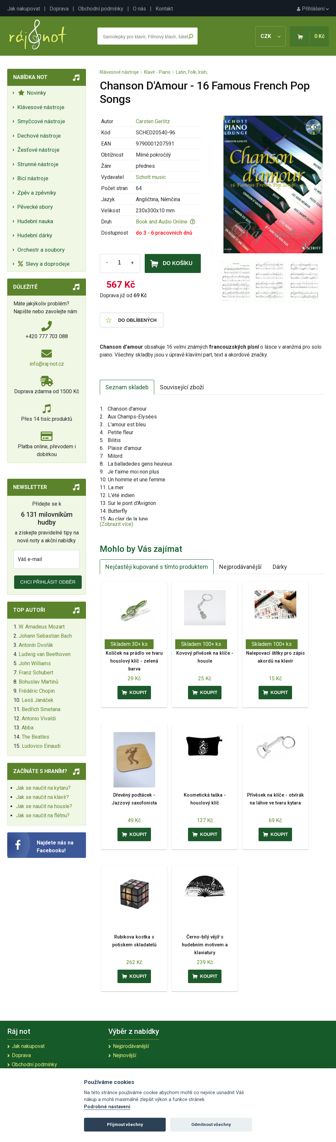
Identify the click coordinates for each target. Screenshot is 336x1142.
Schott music (151, 177)
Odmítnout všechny (211, 1124)
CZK (271, 36)
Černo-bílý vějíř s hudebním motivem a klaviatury (205, 945)
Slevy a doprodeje (44, 264)
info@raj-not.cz (47, 364)
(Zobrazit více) (116, 524)
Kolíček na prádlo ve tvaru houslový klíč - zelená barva (134, 661)
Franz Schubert (36, 672)
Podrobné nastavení (107, 1107)
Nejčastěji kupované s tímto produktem (156, 566)
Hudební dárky (34, 235)
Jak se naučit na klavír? (42, 797)
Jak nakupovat (23, 9)
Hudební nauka (35, 221)
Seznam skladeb (127, 387)
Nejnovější (124, 1055)
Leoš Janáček (37, 700)
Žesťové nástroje (38, 149)
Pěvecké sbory (35, 206)
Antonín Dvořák (36, 645)
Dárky (280, 566)
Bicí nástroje (32, 178)
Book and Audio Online (165, 222)
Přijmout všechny (125, 1124)
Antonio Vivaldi (39, 718)
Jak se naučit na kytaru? (43, 788)
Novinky (32, 92)
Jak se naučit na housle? (44, 806)
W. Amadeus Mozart (42, 627)
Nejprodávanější (240, 566)
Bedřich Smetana (41, 709)
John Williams (35, 663)
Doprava (59, 9)
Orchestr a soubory (41, 249)
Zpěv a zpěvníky (36, 192)
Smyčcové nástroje (41, 121)
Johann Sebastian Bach (45, 636)
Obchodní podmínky (100, 9)
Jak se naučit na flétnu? (43, 815)
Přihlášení (313, 9)
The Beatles (35, 737)
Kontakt (164, 9)
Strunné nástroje (37, 164)
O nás (139, 9)
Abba (27, 728)
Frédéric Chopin (37, 691)
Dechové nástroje (39, 135)
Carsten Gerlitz (153, 121)
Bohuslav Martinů (38, 682)
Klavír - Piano (157, 72)
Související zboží (182, 387)
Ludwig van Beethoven (45, 654)
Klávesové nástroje (40, 107)
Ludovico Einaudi (41, 746)
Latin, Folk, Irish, (192, 72)
